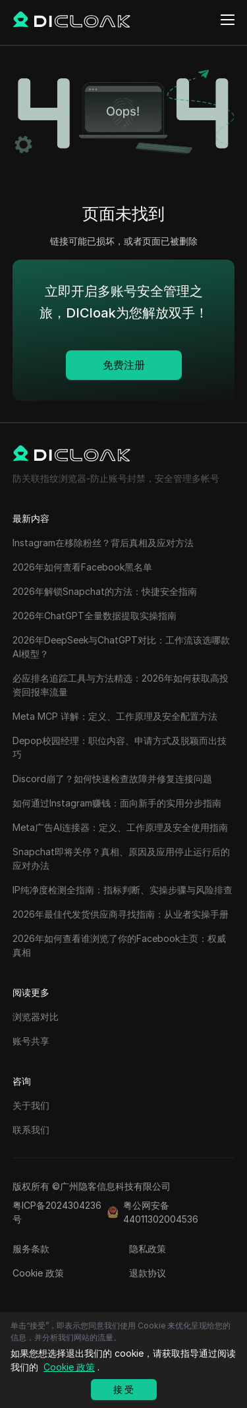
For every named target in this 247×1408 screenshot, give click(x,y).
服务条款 (31, 1248)
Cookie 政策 (38, 1273)
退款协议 (147, 1273)
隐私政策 (147, 1248)
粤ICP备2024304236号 (57, 1212)
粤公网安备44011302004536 (160, 1212)
